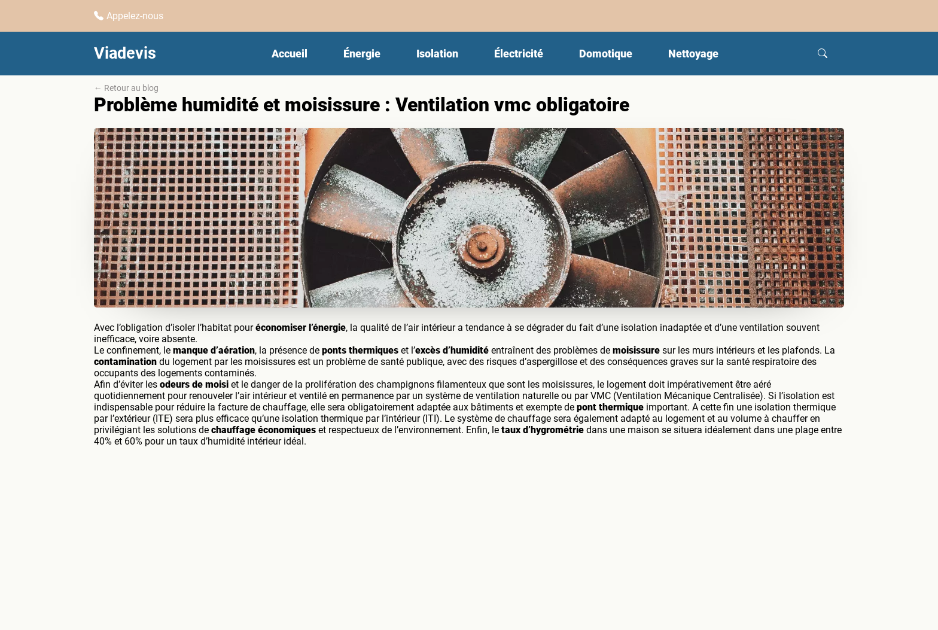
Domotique (605, 53)
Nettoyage (693, 53)
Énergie (361, 53)
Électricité (518, 53)
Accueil (289, 53)
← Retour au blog (126, 88)
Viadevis (125, 53)
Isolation (437, 53)
